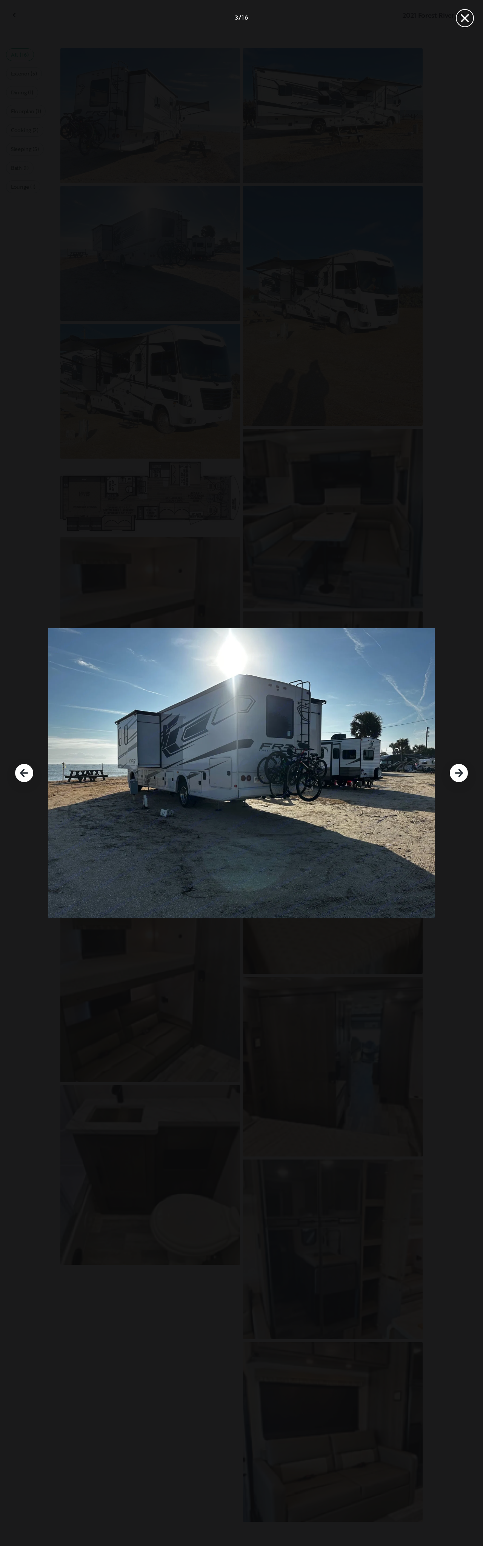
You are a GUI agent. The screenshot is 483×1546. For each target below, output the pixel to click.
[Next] (459, 773)
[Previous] (24, 773)
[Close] (465, 18)
